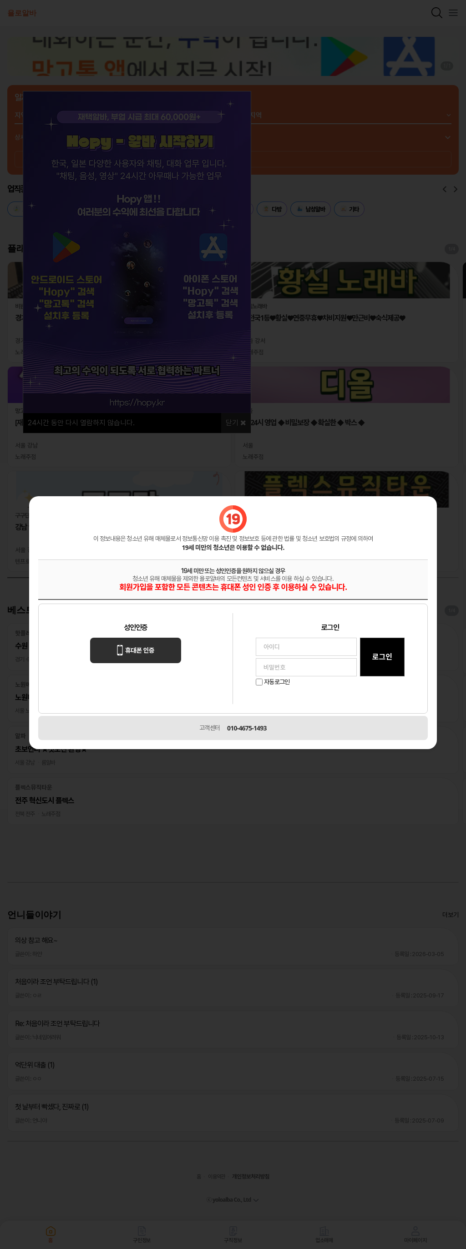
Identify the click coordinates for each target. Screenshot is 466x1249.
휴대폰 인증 (135, 650)
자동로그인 (276, 681)
